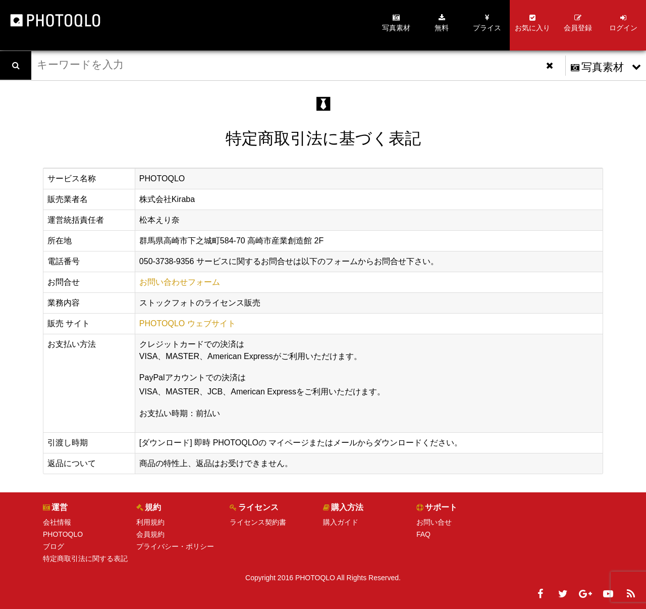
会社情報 (57, 522)
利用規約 (150, 522)
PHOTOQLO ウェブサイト (187, 323)
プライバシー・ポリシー (175, 546)
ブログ (53, 546)
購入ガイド (340, 522)
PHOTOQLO (63, 534)
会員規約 (150, 534)
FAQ (423, 534)
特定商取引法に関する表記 (85, 558)
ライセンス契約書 (258, 522)
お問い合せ (434, 522)
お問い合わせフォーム (179, 282)
